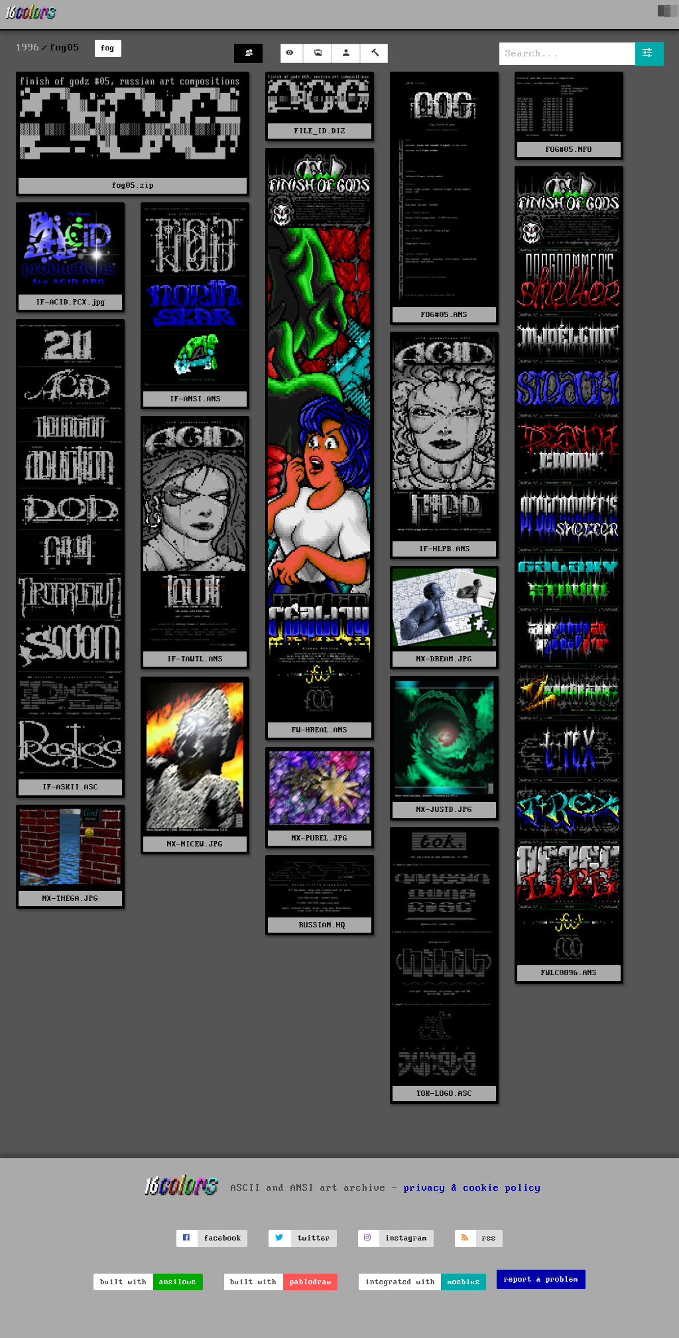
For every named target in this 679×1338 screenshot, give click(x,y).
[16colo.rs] (31, 14)
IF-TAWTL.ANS (195, 659)
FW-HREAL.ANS (319, 730)
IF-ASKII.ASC (70, 787)
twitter (314, 1238)
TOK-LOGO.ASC (444, 1093)
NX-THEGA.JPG (70, 898)
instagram (406, 1238)
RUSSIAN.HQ (319, 925)
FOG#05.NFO (569, 149)
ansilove (177, 1282)
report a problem (541, 1279)
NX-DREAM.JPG (444, 659)
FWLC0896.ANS (569, 973)
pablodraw (311, 1282)
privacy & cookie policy (472, 1188)
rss (489, 1238)
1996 (28, 47)
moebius (464, 1282)
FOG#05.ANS (444, 314)
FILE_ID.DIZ (319, 131)
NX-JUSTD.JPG (444, 809)
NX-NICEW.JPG (195, 844)
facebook (222, 1238)
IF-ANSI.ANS (195, 399)
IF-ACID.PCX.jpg (70, 302)
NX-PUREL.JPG (319, 838)
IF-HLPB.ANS (444, 549)
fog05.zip (133, 185)
